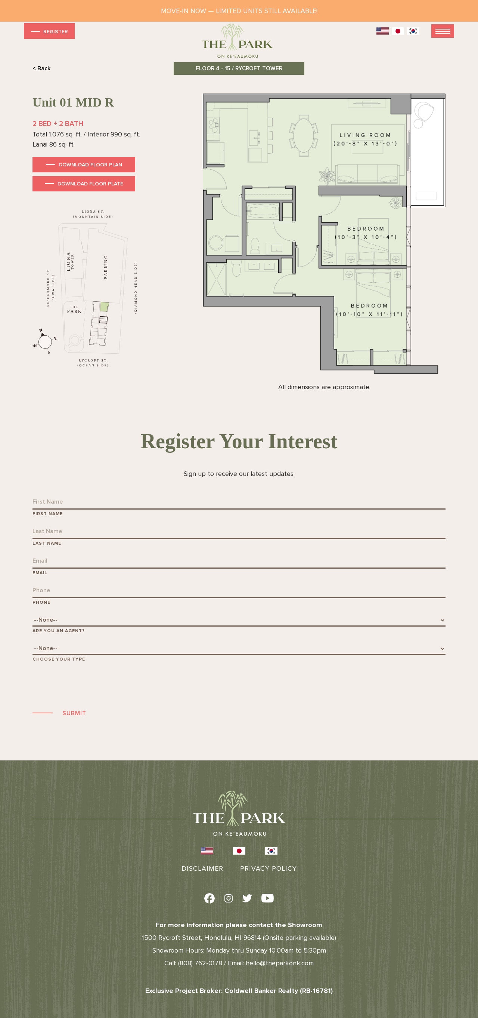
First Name (47, 514)
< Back (41, 68)
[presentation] (89, 684)
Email (39, 573)
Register (49, 31)
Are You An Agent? (58, 631)
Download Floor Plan (90, 165)
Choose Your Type (58, 659)
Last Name (46, 543)
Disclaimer (202, 868)
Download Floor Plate (90, 184)
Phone (41, 602)
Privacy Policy (268, 868)
